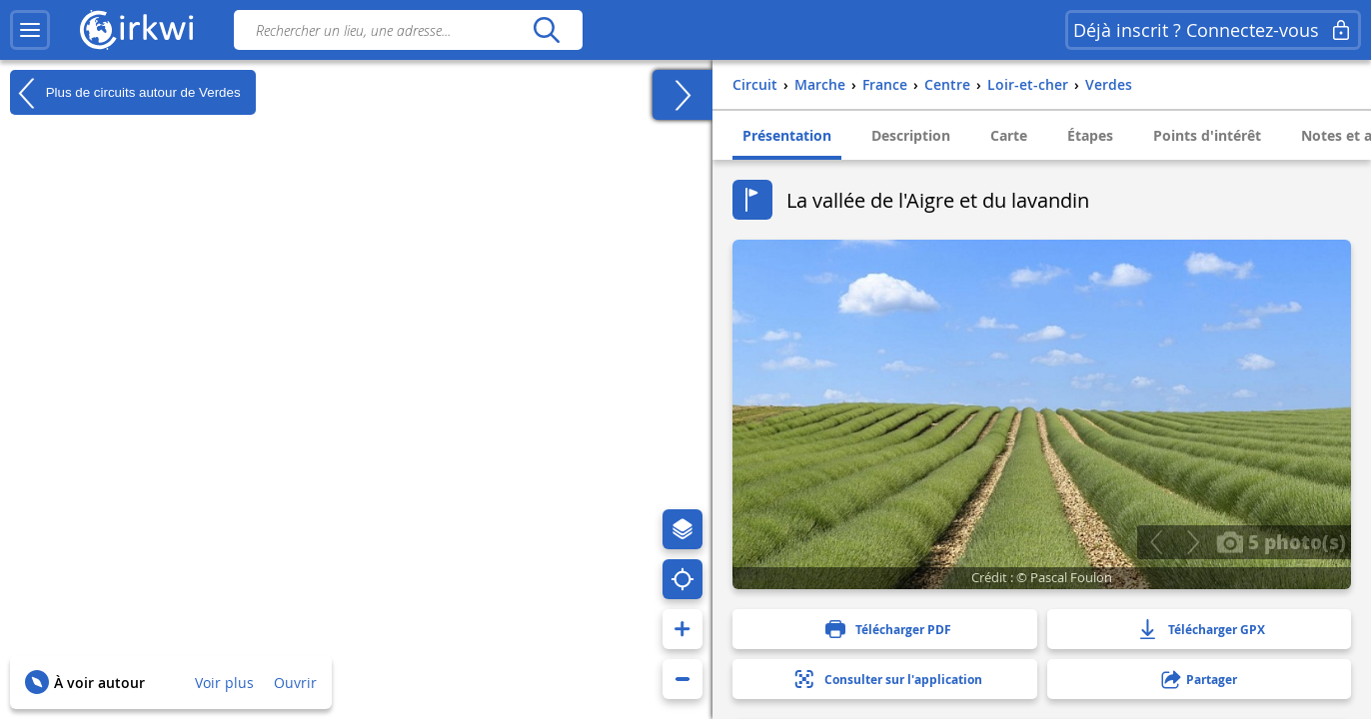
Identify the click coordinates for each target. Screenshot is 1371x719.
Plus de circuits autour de (125, 93)
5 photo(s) (1281, 541)
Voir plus (224, 682)
